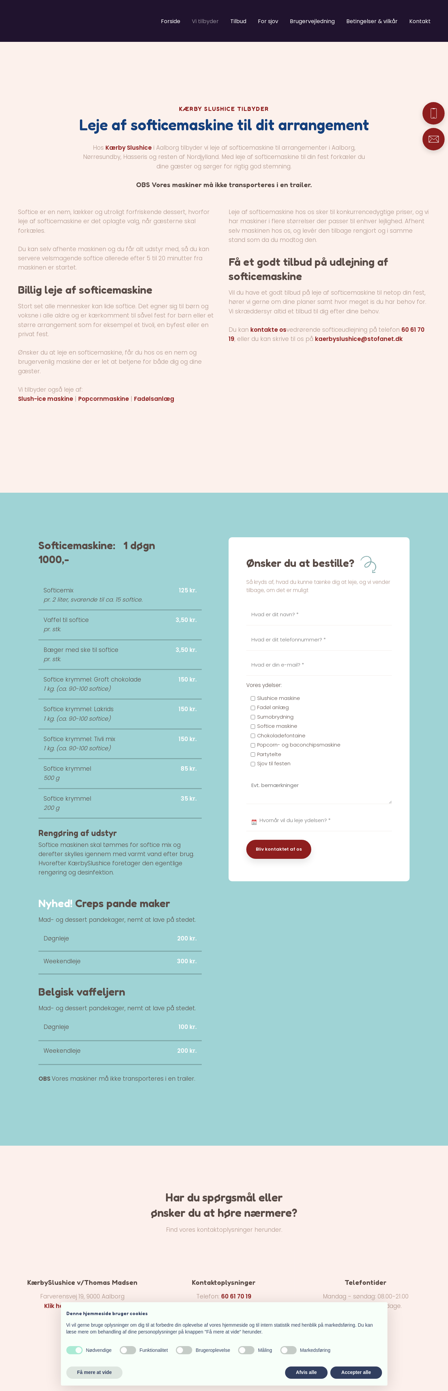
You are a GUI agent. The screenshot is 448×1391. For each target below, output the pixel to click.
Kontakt (420, 21)
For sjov (268, 21)
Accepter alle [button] (356, 1372)
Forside (170, 21)
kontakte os (268, 330)
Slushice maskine (278, 698)
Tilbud (238, 21)
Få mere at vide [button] (94, 1372)
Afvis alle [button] (306, 1372)
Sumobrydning (275, 717)
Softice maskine (277, 726)
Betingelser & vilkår (372, 21)
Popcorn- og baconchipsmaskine (299, 744)
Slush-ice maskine (45, 399)
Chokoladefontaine (281, 735)
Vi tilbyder (205, 21)
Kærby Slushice (128, 148)
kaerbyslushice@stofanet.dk (359, 339)
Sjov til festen (274, 763)
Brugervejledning (312, 21)
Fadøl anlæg (273, 707)
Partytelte (269, 754)
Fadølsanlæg (154, 399)
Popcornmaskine (103, 399)
